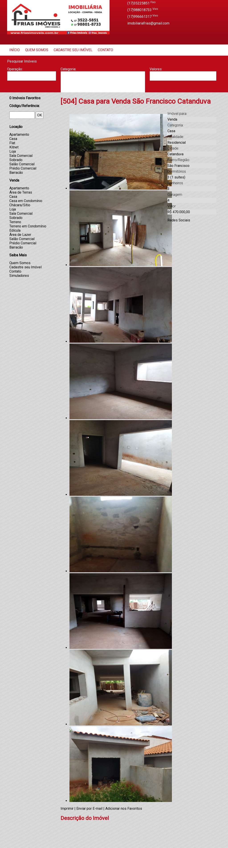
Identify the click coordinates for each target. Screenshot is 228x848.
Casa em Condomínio (25, 201)
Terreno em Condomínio (27, 226)
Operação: (15, 69)
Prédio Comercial (22, 168)
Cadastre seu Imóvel (73, 50)
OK (39, 115)
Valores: (156, 69)
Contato (105, 50)
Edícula (14, 230)
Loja (12, 151)
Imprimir (67, 808)
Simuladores (19, 275)
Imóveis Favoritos (25, 98)
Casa (103, 85)
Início (14, 50)
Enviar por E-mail (89, 808)
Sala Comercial (21, 156)
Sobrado (15, 160)
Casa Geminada (103, 89)
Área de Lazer (20, 235)
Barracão (103, 80)
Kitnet (13, 147)
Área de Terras (20, 192)
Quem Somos (36, 50)
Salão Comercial (22, 164)
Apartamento (103, 76)
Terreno (15, 222)
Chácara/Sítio (19, 205)
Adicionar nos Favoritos (123, 808)
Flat (12, 143)
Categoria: (68, 69)
